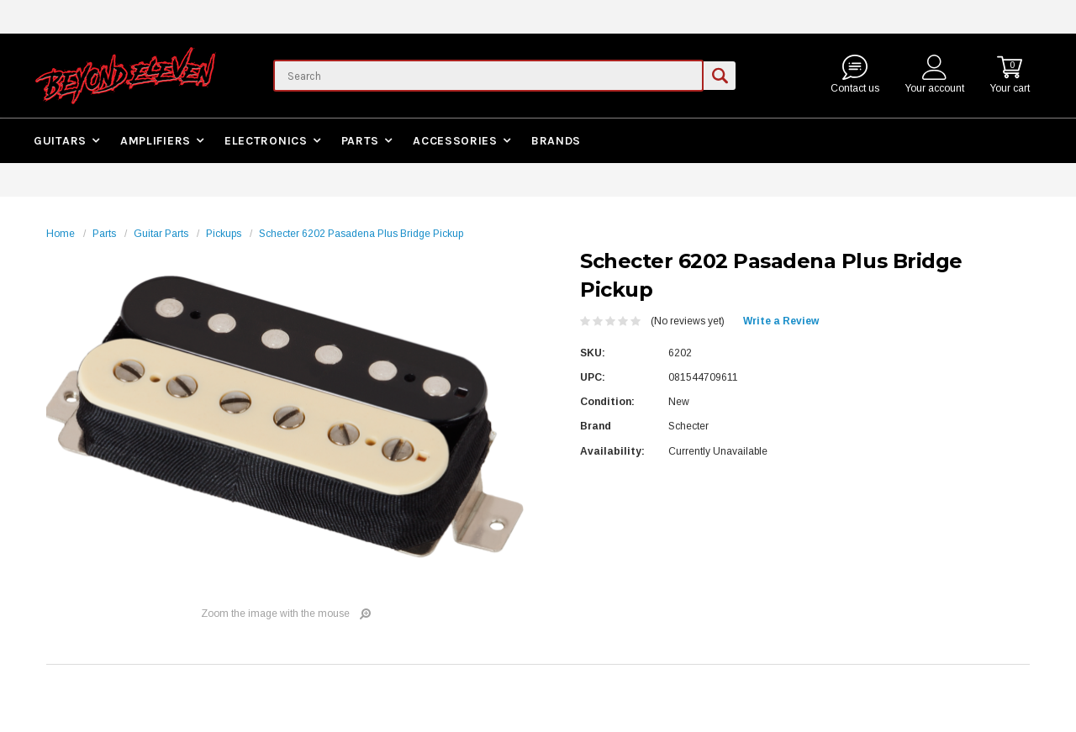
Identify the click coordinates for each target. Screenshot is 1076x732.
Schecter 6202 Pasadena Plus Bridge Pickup (361, 234)
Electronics (266, 141)
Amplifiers (155, 141)
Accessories (455, 141)
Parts (360, 141)
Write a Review (781, 321)
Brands (556, 141)
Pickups (223, 234)
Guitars (60, 141)
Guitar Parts (161, 234)
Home (60, 234)
